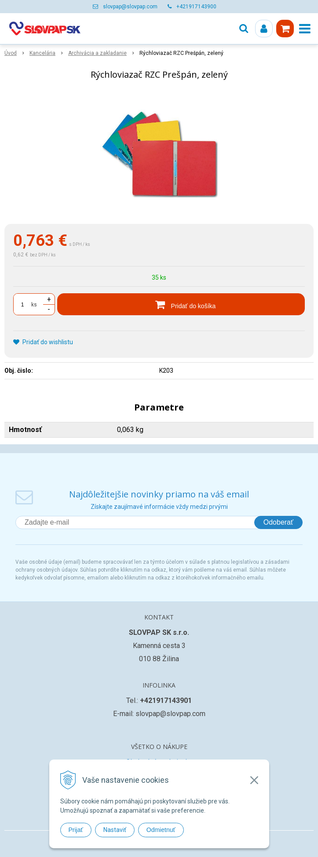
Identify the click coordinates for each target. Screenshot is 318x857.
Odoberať (278, 522)
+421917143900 (196, 7)
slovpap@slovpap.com (130, 7)
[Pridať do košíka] (181, 304)
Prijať (76, 829)
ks (34, 305)
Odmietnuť (160, 829)
